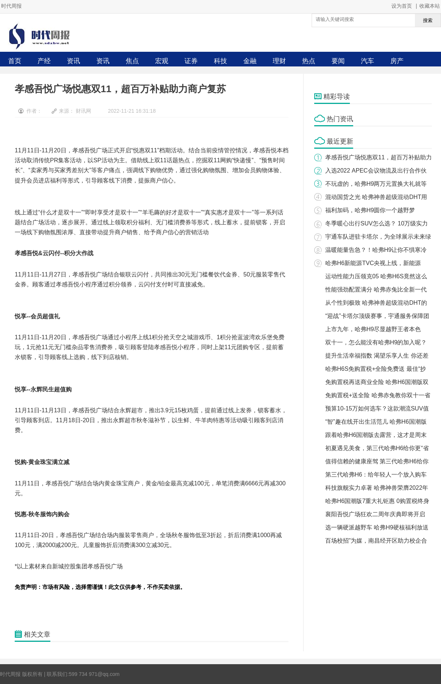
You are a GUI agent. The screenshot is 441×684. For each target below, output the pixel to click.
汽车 (367, 61)
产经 (44, 61)
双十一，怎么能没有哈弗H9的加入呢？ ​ (377, 342)
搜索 (428, 20)
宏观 (161, 61)
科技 (220, 61)
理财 (279, 61)
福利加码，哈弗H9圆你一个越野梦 (370, 210)
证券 (191, 61)
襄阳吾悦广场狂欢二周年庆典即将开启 (375, 514)
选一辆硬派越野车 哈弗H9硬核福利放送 (377, 527)
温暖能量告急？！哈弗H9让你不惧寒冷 (376, 250)
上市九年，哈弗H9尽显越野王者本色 (373, 329)
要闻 (338, 61)
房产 (397, 61)
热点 (308, 61)
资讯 (73, 61)
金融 (250, 61)
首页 (14, 61)
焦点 (132, 61)
